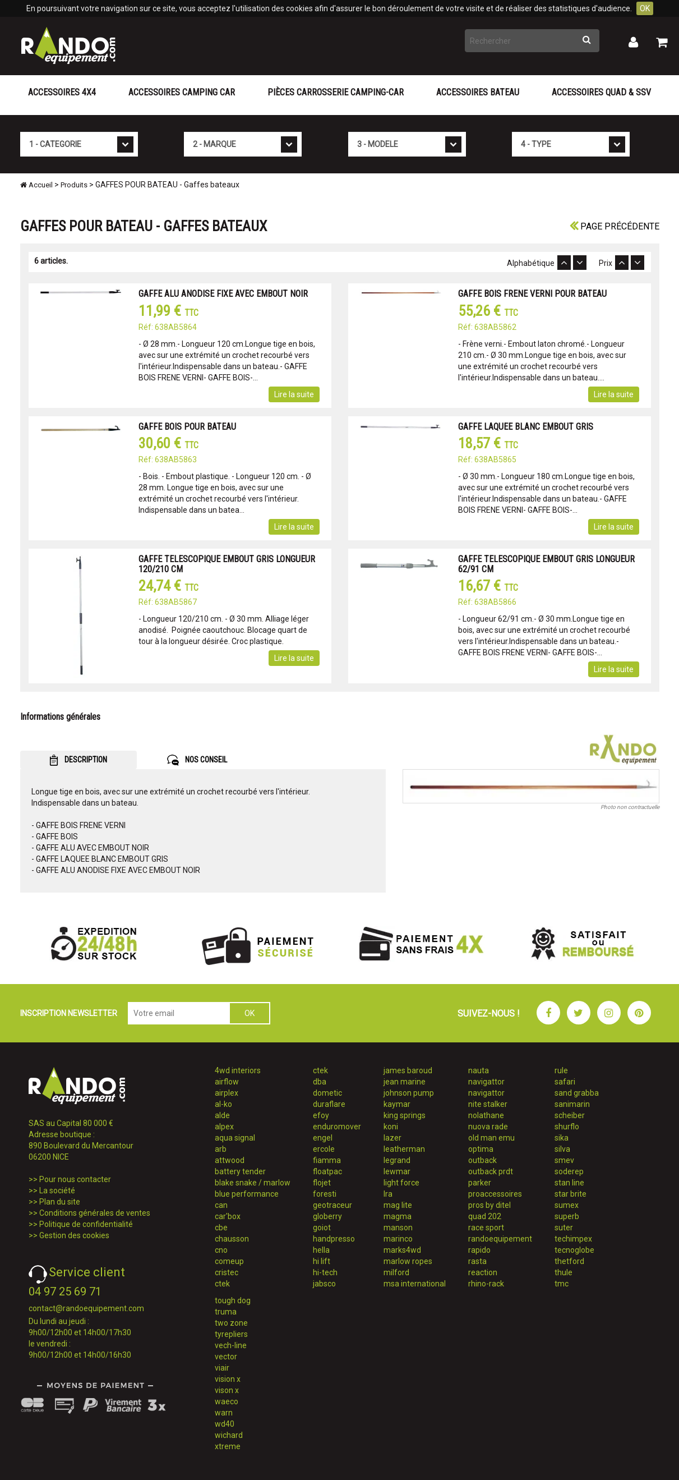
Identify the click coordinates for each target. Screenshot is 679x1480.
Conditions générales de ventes (94, 1212)
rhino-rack (486, 1283)
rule (561, 1070)
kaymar (397, 1104)
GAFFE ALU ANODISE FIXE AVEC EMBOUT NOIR (223, 293)
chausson (232, 1238)
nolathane (486, 1115)
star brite (570, 1193)
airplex (226, 1092)
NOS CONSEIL (197, 760)
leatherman (404, 1149)
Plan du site (59, 1201)
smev (564, 1160)
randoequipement (500, 1238)
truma (226, 1311)
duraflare (329, 1104)
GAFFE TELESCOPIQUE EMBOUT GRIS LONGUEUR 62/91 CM (546, 564)
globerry (327, 1216)
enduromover (337, 1126)
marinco (398, 1238)
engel (322, 1137)
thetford (569, 1261)
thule (563, 1272)
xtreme (228, 1446)
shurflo (567, 1126)
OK (645, 8)
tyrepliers (231, 1334)
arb (221, 1149)
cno (221, 1249)
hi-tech (325, 1272)
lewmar (397, 1171)
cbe (221, 1227)
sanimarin (572, 1104)
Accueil (36, 185)
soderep (569, 1171)
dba (319, 1081)
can (221, 1205)
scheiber (570, 1115)
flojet (322, 1182)
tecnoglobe (574, 1249)
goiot (322, 1227)
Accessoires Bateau (477, 92)
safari (565, 1081)
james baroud (408, 1070)
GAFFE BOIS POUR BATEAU (187, 426)
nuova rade (488, 1126)
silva (562, 1149)
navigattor (486, 1081)
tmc (562, 1283)
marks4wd (402, 1249)
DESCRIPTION (78, 760)
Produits (74, 185)
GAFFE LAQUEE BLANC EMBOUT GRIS (525, 426)
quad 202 (484, 1216)
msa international (415, 1283)
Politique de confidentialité (86, 1224)
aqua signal (235, 1137)
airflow (227, 1081)
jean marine (405, 1081)
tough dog (233, 1300)
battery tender (240, 1171)
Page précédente (614, 226)
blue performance (247, 1193)
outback (482, 1160)
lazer (392, 1137)
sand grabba (577, 1092)
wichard (229, 1435)
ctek (222, 1283)
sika (562, 1137)
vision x (228, 1379)
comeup (229, 1261)
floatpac (327, 1171)
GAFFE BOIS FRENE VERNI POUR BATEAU (532, 293)
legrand (397, 1160)
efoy (321, 1115)
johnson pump (409, 1092)
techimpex (573, 1238)
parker (479, 1182)
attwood (229, 1160)
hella (321, 1249)
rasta (477, 1261)
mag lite (398, 1205)
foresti (324, 1193)
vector (226, 1356)
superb (567, 1216)
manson (398, 1227)
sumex (567, 1205)
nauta (478, 1070)
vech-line (231, 1345)
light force (401, 1182)
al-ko (223, 1104)
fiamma (327, 1160)
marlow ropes (408, 1261)
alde (222, 1115)
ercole (324, 1149)
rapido (479, 1249)
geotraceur (332, 1205)
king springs (405, 1115)
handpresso (334, 1238)
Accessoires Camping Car (181, 92)
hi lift (321, 1261)
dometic (327, 1092)
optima (480, 1149)
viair (222, 1367)
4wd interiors (238, 1070)
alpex (224, 1126)
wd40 (224, 1423)
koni (391, 1126)
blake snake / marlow (252, 1182)
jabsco (324, 1283)
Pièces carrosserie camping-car (335, 92)
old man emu (491, 1137)
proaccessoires (495, 1193)
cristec (226, 1272)
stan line (569, 1182)
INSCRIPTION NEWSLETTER (68, 1013)
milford (396, 1272)
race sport (486, 1227)
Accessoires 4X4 (62, 92)
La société (57, 1190)
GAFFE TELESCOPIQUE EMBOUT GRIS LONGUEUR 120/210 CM (226, 564)
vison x (227, 1390)
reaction (482, 1272)
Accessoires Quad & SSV (601, 92)
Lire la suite (294, 394)
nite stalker (487, 1104)
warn (224, 1412)
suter (564, 1227)
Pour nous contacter (75, 1179)
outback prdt (490, 1171)
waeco (226, 1401)
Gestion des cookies (74, 1235)
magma (398, 1216)
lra (388, 1193)
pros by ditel (489, 1205)
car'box (228, 1216)
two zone (231, 1322)
